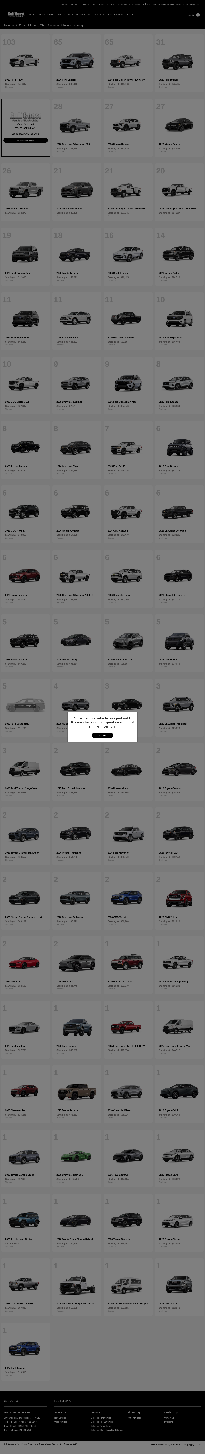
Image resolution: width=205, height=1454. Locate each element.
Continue (102, 735)
